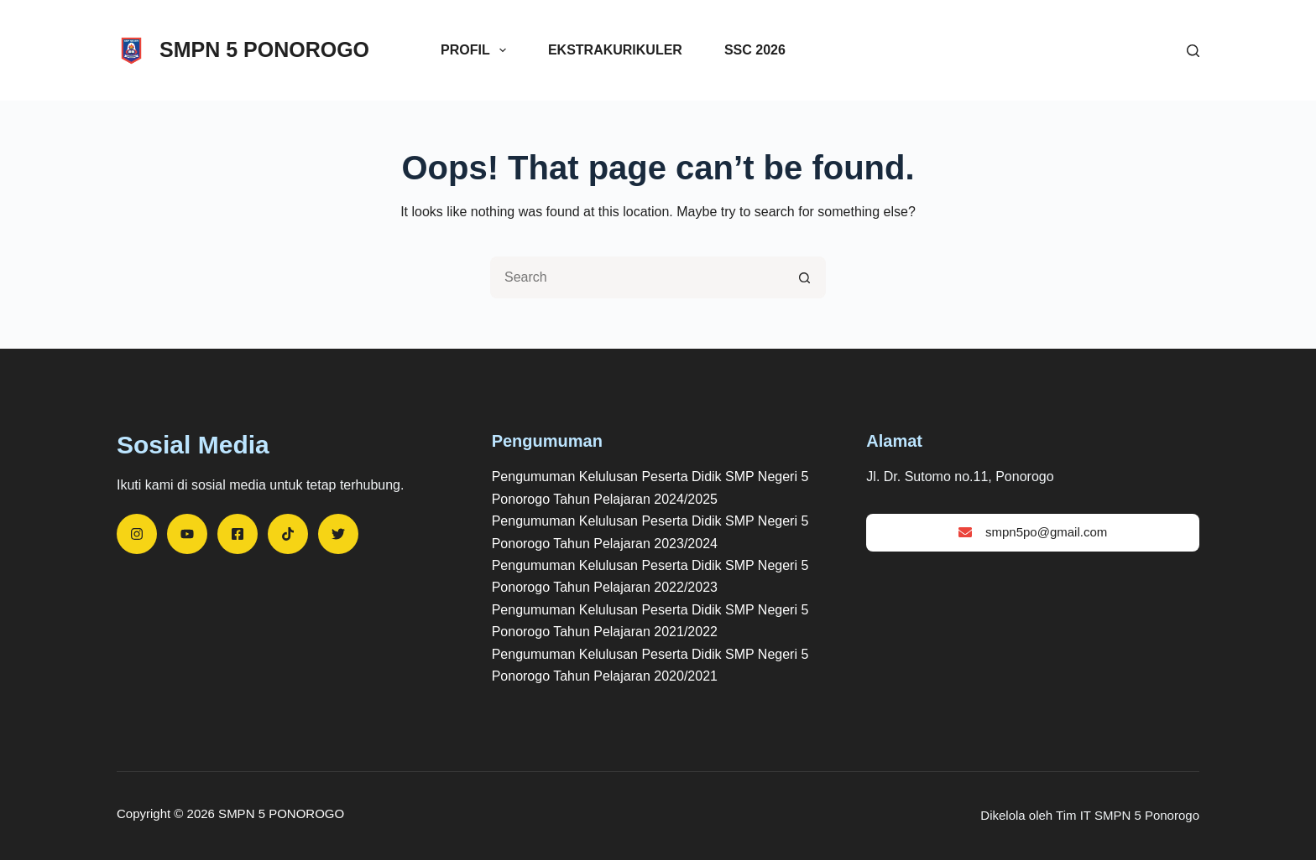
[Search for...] (637, 277)
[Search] (1193, 50)
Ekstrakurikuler (615, 50)
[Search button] (805, 277)
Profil (477, 50)
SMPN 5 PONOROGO (264, 49)
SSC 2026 (755, 50)
